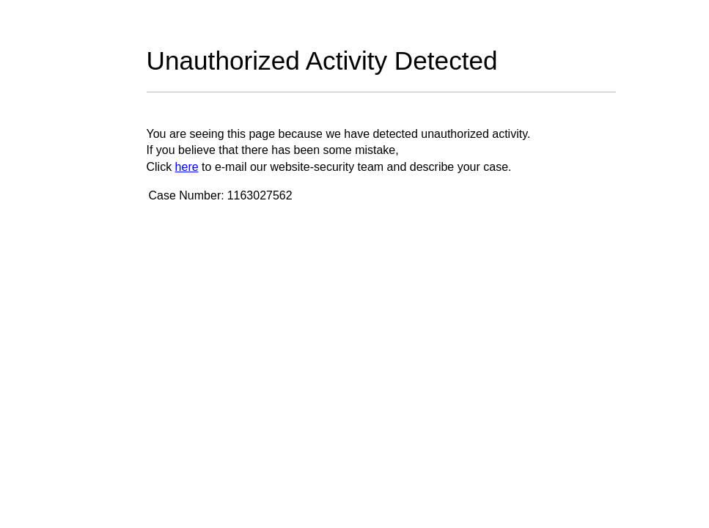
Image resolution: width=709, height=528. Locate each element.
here (187, 167)
